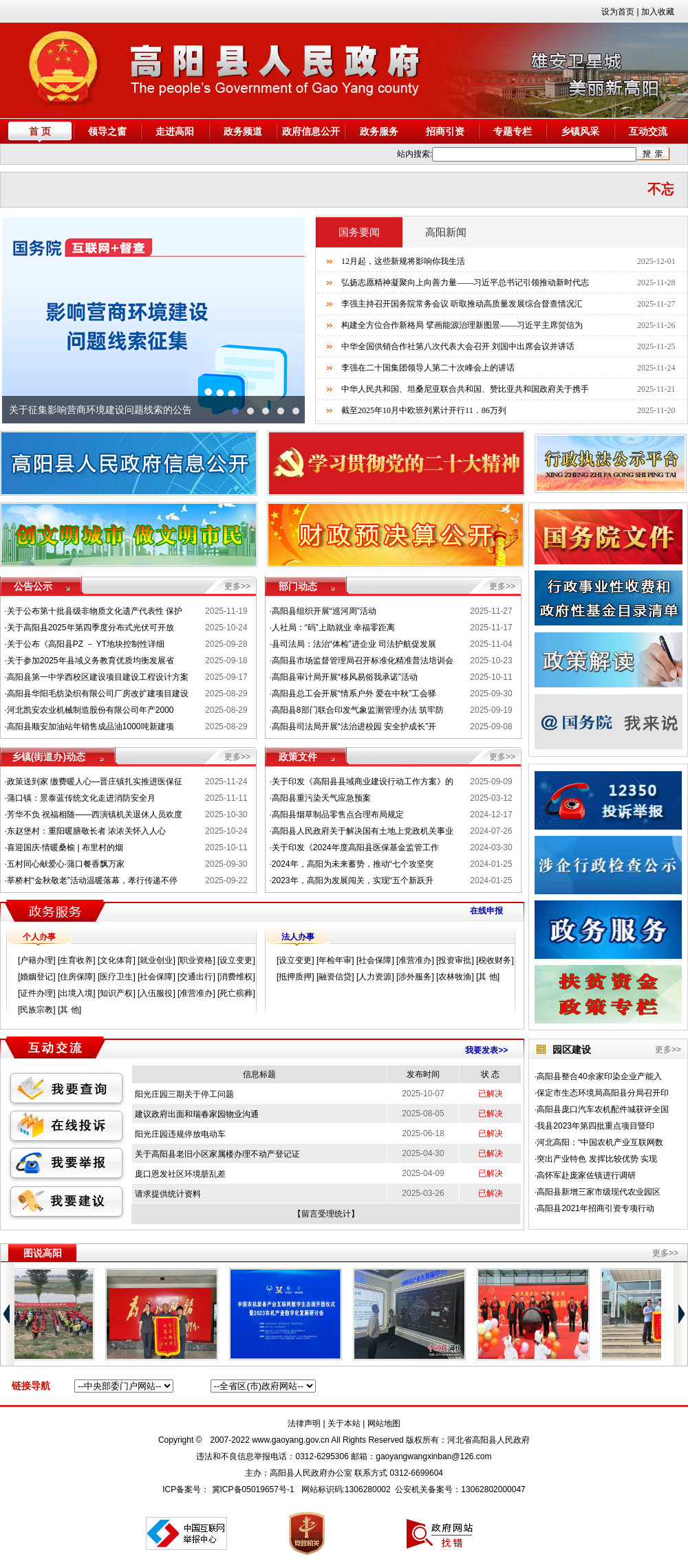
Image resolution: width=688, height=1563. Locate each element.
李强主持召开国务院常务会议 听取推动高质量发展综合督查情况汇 (462, 304)
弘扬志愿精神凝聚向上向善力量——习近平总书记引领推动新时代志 (465, 282)
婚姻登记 (36, 977)
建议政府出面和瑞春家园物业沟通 (197, 1114)
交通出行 (196, 977)
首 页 (40, 131)
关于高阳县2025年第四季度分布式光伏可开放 (90, 627)
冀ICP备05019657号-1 (253, 1489)
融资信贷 (335, 977)
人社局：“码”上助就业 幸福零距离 (333, 627)
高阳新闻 (445, 232)
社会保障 (156, 977)
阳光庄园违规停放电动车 (180, 1134)
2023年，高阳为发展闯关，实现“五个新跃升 (352, 880)
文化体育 (116, 960)
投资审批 (454, 960)
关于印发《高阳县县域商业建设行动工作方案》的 (362, 781)
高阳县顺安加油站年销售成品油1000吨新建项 (90, 726)
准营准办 (196, 993)
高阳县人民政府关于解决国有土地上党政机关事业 (362, 831)
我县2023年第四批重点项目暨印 (595, 1126)
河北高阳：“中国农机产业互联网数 (600, 1142)
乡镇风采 (580, 131)
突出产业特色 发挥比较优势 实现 (597, 1159)
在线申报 (486, 911)
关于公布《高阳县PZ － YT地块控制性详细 (85, 644)
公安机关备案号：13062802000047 (460, 1489)
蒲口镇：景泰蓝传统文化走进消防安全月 (81, 798)
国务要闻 (359, 232)
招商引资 (445, 131)
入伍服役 (156, 993)
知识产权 (116, 993)
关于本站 (344, 1423)
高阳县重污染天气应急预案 (321, 798)
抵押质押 (295, 977)
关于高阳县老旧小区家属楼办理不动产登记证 (217, 1154)
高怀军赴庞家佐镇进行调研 (586, 1175)
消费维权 (235, 977)
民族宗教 (36, 1010)
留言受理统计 (326, 1214)
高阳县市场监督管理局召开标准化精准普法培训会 (362, 660)
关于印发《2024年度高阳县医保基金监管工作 (355, 847)
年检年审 (335, 960)
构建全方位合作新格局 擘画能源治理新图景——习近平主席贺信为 (462, 325)
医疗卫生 (116, 977)
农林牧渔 (454, 977)
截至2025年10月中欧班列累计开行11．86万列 (423, 410)
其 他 (69, 1010)
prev (19, 320)
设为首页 (617, 11)
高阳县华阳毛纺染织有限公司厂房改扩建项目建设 (98, 693)
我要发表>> (486, 1050)
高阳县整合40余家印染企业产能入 (599, 1076)
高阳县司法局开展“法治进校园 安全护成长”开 (354, 726)
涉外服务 (414, 977)
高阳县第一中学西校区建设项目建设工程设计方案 (98, 677)
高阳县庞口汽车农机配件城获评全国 (603, 1109)
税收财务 (494, 960)
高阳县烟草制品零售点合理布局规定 (338, 814)
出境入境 (76, 993)
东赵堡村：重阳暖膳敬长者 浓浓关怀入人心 (86, 831)
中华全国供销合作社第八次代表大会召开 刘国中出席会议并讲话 (457, 346)
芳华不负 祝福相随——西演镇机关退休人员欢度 (94, 814)
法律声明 (304, 1423)
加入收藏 (657, 11)
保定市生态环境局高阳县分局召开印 (603, 1093)
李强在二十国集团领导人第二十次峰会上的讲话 (428, 368)
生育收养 (76, 960)
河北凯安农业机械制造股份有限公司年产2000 (90, 710)
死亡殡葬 (235, 993)
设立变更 (235, 960)
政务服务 (379, 131)
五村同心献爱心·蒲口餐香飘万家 (66, 864)
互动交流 (648, 131)
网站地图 (383, 1423)
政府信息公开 (311, 131)
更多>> (237, 586)
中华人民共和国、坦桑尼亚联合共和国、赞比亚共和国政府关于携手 (465, 389)
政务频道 (243, 131)
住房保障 (76, 977)
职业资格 (196, 960)
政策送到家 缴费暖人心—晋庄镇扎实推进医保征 (94, 781)
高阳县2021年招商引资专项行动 (595, 1208)
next (287, 320)
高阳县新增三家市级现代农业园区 (598, 1192)
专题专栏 (512, 131)
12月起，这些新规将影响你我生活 (403, 261)
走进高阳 (174, 131)
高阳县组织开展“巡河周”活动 (324, 611)
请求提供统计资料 (168, 1194)
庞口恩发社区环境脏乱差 (180, 1174)
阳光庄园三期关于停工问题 (184, 1094)
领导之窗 (107, 131)
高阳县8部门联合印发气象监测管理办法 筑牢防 (358, 710)
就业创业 (156, 960)
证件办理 (36, 993)
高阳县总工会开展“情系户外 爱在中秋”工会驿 (354, 693)
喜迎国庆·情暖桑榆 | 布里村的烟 (65, 847)
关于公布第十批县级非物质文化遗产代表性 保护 (94, 611)
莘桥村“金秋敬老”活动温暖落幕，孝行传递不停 (92, 880)
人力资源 (374, 977)
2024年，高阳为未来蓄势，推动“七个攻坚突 (352, 864)
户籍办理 (36, 960)
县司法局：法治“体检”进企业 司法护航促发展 (354, 644)
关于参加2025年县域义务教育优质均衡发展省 (90, 660)
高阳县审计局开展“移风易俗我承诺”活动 (345, 677)
